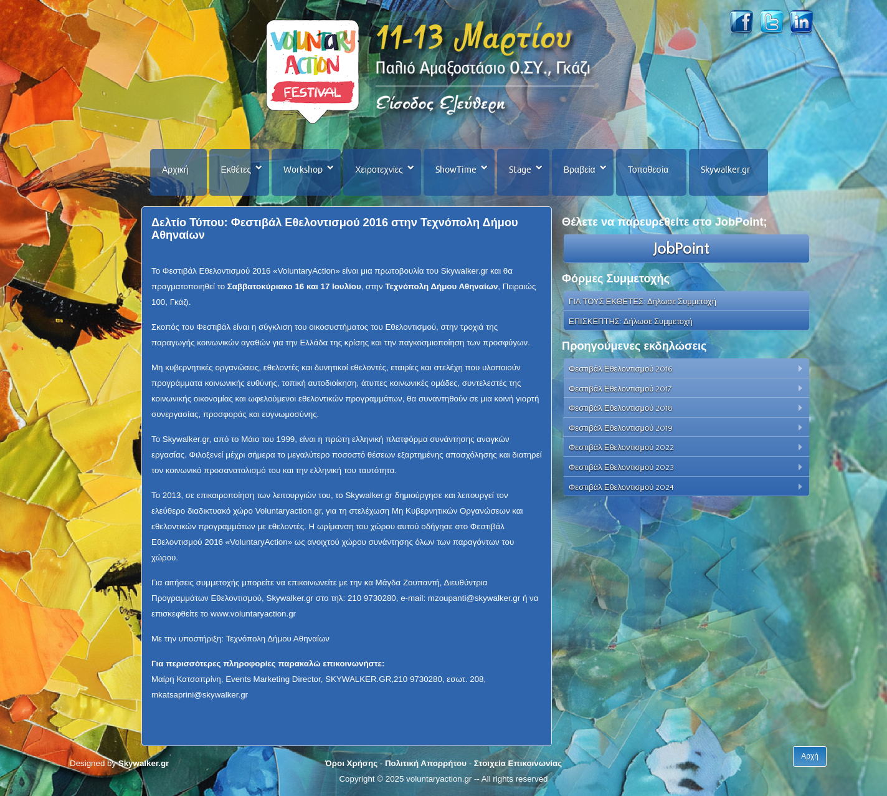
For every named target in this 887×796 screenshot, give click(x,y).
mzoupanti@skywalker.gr (474, 598)
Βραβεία (579, 170)
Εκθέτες (236, 170)
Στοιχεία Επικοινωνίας (518, 763)
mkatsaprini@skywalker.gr (199, 694)
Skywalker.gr (725, 170)
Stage (520, 170)
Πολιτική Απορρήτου (426, 763)
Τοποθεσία (648, 170)
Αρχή (809, 756)
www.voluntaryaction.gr (253, 613)
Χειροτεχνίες (378, 170)
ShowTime (456, 170)
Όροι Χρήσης (351, 763)
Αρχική (175, 170)
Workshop (303, 170)
